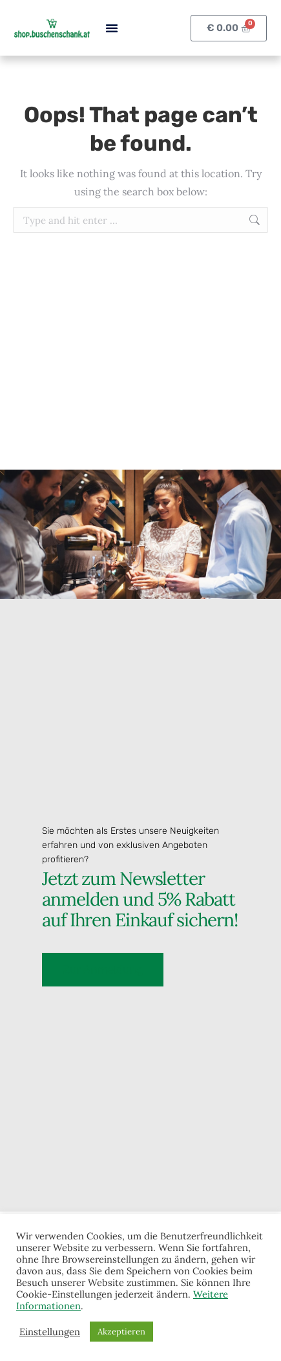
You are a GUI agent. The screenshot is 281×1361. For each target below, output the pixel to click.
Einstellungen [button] (49, 1332)
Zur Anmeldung (103, 968)
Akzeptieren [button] (121, 1331)
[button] (111, 28)
